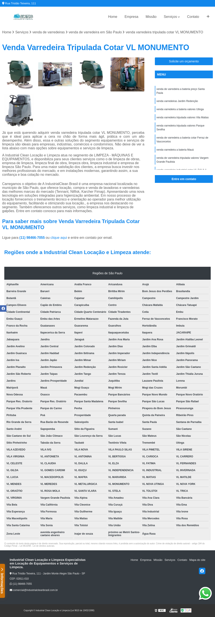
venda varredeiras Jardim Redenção (177, 101)
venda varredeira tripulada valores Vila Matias (182, 117)
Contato (193, 17)
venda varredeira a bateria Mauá (175, 149)
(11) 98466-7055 (32, 237)
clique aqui (58, 237)
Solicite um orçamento (184, 61)
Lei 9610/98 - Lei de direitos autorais (37, 546)
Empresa (131, 17)
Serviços (170, 17)
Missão (151, 17)
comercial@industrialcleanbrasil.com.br (34, 590)
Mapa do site (197, 559)
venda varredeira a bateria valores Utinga (180, 109)
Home (112, 17)
